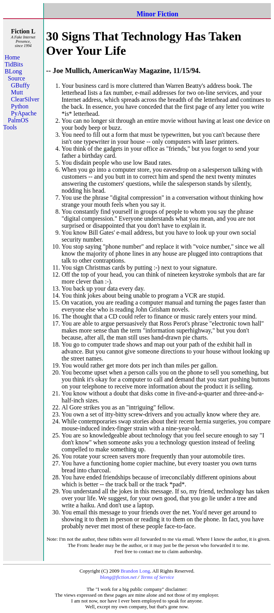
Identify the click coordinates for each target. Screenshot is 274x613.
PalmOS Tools (15, 124)
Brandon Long (135, 571)
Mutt (17, 92)
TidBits (14, 64)
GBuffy (20, 85)
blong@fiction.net (118, 577)
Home (12, 57)
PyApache (24, 113)
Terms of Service (157, 577)
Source (16, 78)
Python (19, 106)
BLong (13, 71)
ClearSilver (25, 99)
